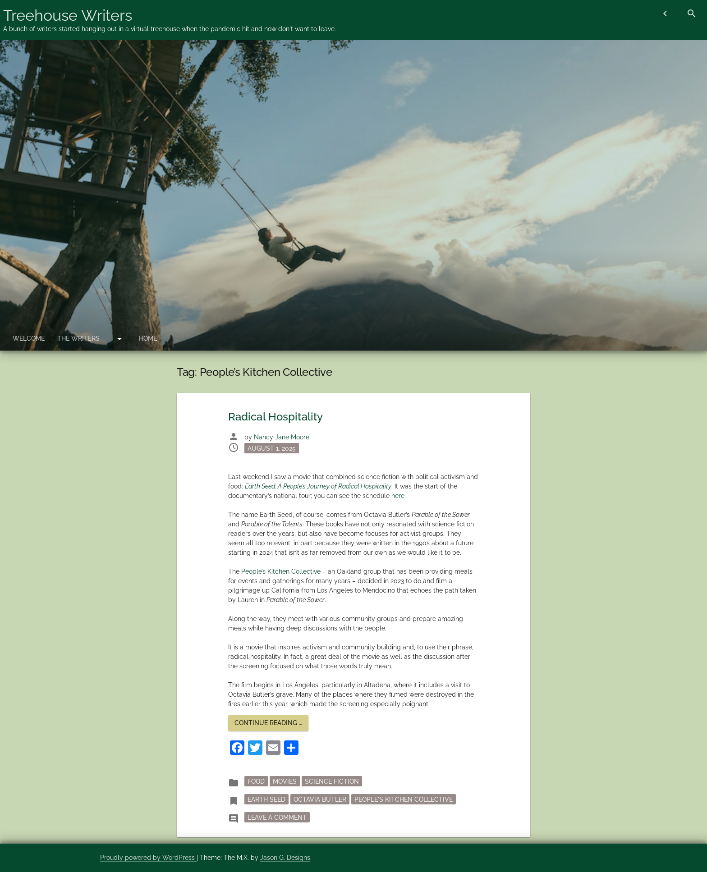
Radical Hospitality (275, 416)
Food (256, 781)
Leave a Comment (279, 816)
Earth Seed (266, 799)
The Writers (78, 338)
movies (285, 781)
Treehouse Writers (67, 15)
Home (148, 338)
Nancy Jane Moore (281, 437)
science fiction (332, 781)
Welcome (29, 338)
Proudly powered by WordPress (148, 857)
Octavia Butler (320, 799)
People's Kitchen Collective (403, 799)
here (397, 495)
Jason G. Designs (285, 857)
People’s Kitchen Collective (281, 571)
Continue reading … (271, 725)
